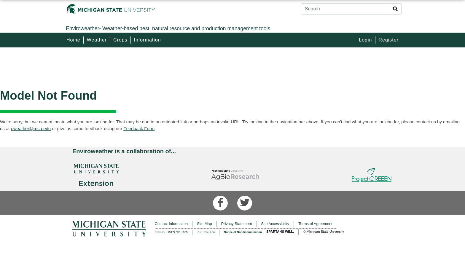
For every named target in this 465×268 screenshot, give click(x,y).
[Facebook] (220, 203)
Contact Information (171, 223)
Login (365, 39)
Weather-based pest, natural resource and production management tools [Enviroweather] (168, 28)
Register (388, 39)
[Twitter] (244, 203)
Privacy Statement (236, 223)
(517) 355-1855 (178, 232)
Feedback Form (139, 128)
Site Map (204, 223)
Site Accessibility (275, 223)
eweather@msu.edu (31, 128)
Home (73, 39)
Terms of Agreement (315, 223)
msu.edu (209, 232)
